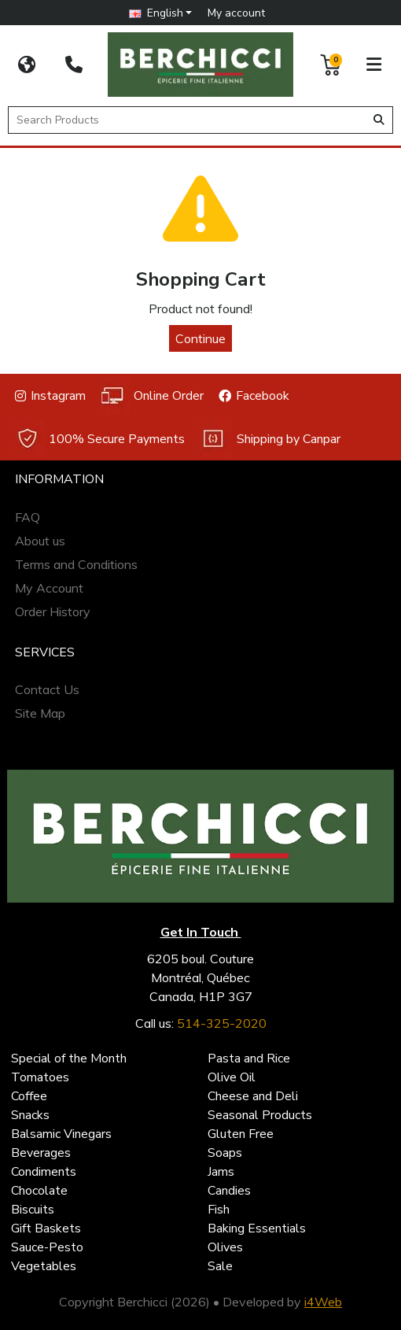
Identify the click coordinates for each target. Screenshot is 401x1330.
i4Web (323, 1302)
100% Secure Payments (100, 438)
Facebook (254, 396)
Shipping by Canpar (270, 438)
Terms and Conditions (76, 564)
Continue (200, 338)
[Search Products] (189, 120)
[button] (161, 13)
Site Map (40, 713)
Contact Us (47, 689)
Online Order (152, 395)
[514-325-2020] (74, 64)
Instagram (50, 396)
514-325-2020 (222, 1023)
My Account (49, 588)
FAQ (27, 517)
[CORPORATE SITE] (26, 64)
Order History (52, 611)
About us (40, 541)
